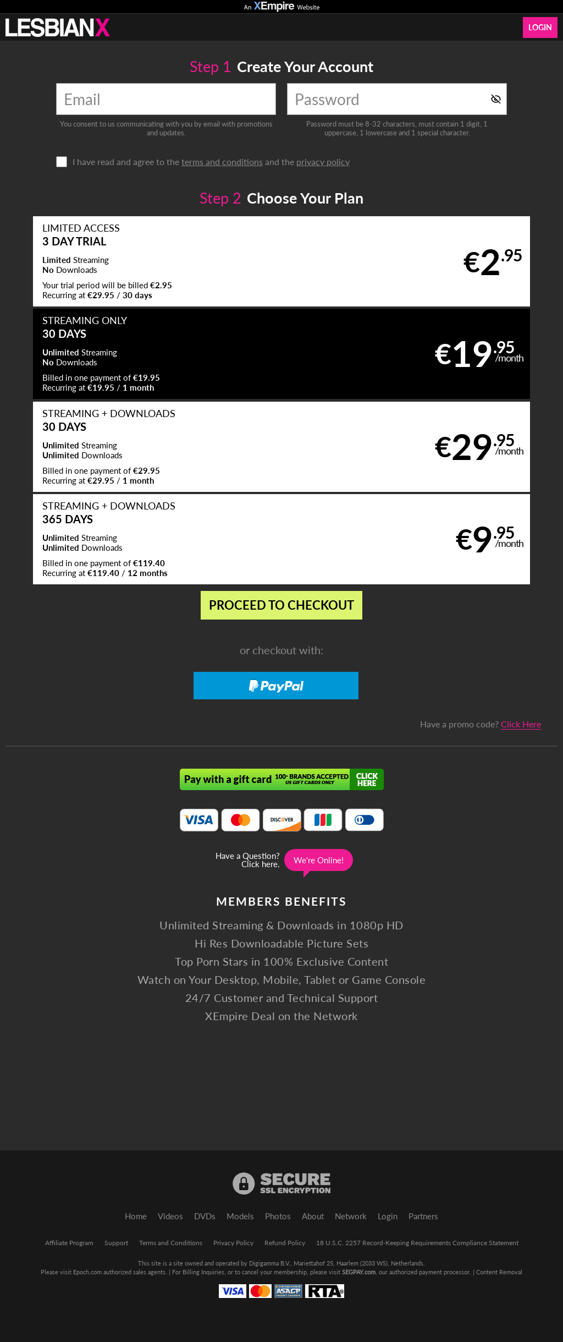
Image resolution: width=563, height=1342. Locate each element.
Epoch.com (87, 1271)
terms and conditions (222, 161)
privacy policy (323, 161)
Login (540, 27)
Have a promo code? (480, 541)
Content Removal (499, 1271)
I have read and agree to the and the (211, 161)
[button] (143, 262)
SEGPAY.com (359, 1271)
